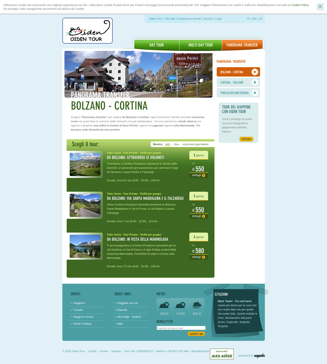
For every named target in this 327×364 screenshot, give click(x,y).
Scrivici (208, 18)
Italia (120, 323)
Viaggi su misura (83, 316)
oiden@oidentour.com (204, 351)
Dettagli (196, 175)
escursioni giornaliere (195, 144)
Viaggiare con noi (127, 303)
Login (218, 18)
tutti (167, 144)
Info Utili (170, 18)
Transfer (78, 309)
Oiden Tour (155, 18)
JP (260, 18)
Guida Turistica (82, 323)
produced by (251, 355)
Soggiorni (79, 303)
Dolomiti (122, 309)
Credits (92, 351)
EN (254, 18)
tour (177, 144)
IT (248, 18)
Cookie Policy (299, 5)
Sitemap (116, 351)
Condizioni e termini (189, 18)
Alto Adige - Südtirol (129, 316)
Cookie (104, 351)
